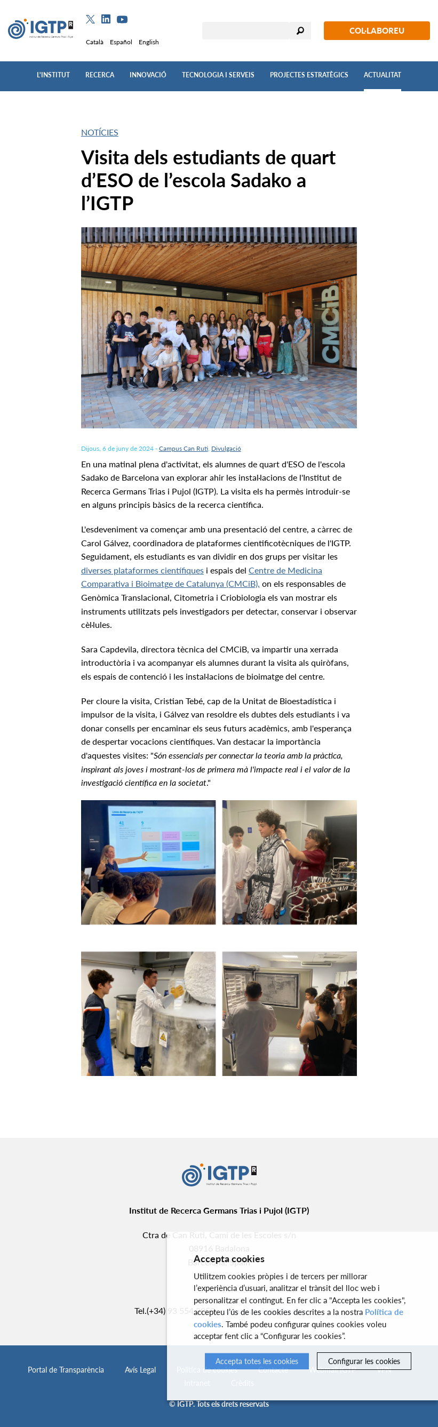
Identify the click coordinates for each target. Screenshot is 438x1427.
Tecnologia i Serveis (218, 75)
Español (121, 42)
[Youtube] (122, 19)
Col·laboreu (376, 30)
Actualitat (382, 75)
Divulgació (226, 448)
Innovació (148, 75)
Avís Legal (140, 1369)
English (149, 42)
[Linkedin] (105, 19)
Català (94, 42)
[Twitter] (90, 19)
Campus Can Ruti (183, 448)
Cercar (300, 30)
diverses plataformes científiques (142, 570)
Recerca (99, 75)
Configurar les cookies (364, 1361)
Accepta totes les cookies (257, 1361)
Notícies (99, 132)
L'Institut (53, 75)
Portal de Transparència (66, 1369)
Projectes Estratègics (309, 75)
